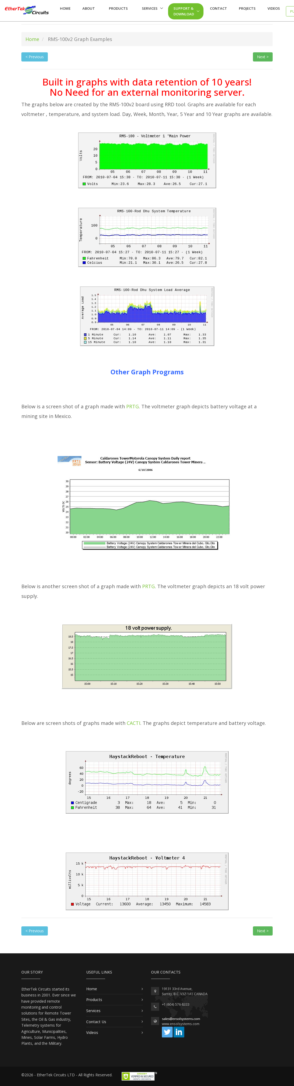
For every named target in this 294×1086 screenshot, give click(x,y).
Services (150, 8)
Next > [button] (263, 56)
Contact (218, 8)
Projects (247, 8)
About (88, 8)
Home (65, 8)
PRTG (132, 406)
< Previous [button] (34, 56)
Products (118, 8)
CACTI (133, 723)
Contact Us (96, 1021)
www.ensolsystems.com (180, 1024)
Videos (274, 8)
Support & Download (183, 11)
